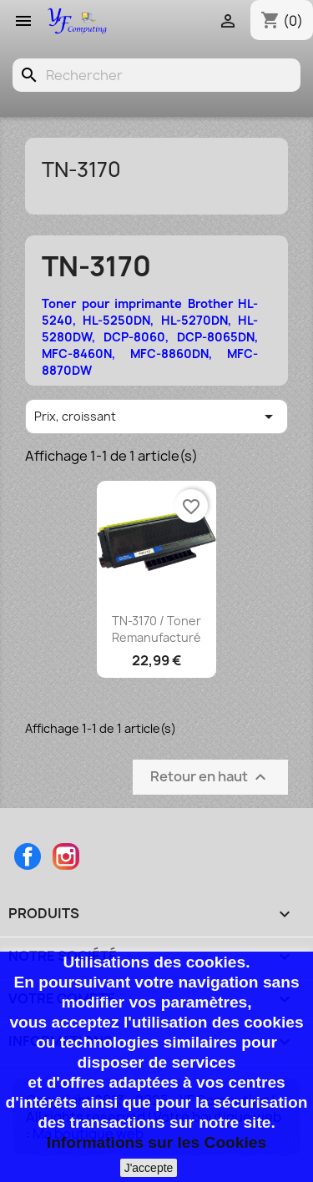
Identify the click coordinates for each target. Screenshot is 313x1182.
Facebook (27, 856)
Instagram (66, 856)
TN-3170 (81, 169)
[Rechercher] (156, 75)
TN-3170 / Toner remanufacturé (156, 629)
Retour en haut (210, 777)
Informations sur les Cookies (156, 1142)
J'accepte (149, 1167)
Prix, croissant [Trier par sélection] (156, 417)
